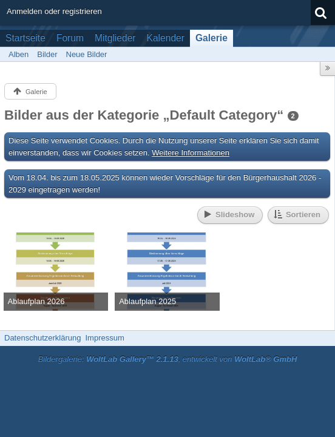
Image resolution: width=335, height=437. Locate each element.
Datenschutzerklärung (42, 337)
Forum (70, 38)
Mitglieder (115, 38)
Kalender (165, 38)
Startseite (25, 38)
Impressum (104, 337)
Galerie (211, 38)
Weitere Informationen (190, 152)
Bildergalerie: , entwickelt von (167, 359)
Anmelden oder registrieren (54, 11)
